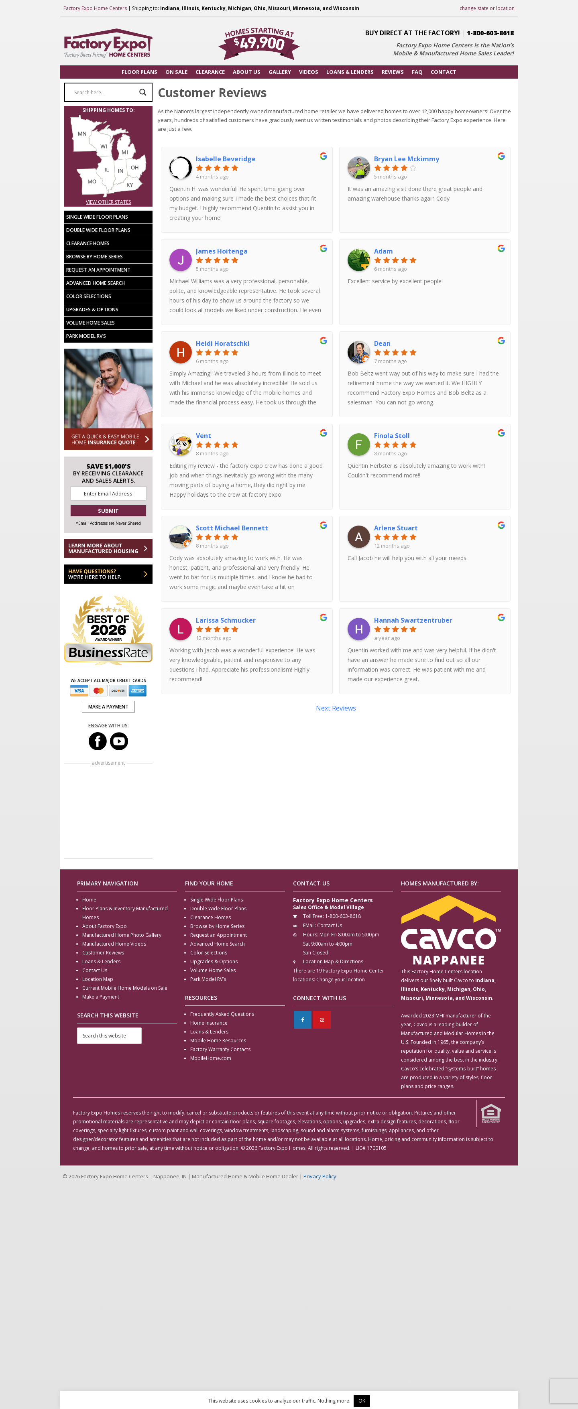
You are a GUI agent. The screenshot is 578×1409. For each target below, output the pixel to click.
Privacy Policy (319, 1176)
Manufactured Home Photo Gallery (121, 935)
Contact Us (94, 970)
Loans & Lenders (101, 961)
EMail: (309, 925)
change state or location (487, 8)
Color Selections (88, 296)
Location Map (97, 979)
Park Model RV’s (86, 336)
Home (89, 899)
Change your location (340, 979)
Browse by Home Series (94, 256)
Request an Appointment (98, 269)
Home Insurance (209, 1022)
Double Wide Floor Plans (98, 230)
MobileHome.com (210, 1058)
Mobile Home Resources (218, 1040)
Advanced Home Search (95, 283)
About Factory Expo (104, 926)
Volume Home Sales (90, 322)
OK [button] (361, 1400)
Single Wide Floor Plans (97, 216)
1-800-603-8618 (490, 32)
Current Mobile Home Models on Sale (124, 988)
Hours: (310, 934)
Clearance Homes (88, 243)
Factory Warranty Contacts (220, 1049)
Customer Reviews (103, 952)
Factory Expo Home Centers (95, 8)
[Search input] (104, 92)
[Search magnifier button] (143, 92)
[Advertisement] (108, 811)
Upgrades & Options (92, 309)
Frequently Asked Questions (222, 1014)
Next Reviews (336, 708)
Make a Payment (100, 996)
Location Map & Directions (333, 961)
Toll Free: (313, 916)
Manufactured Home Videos (114, 943)
